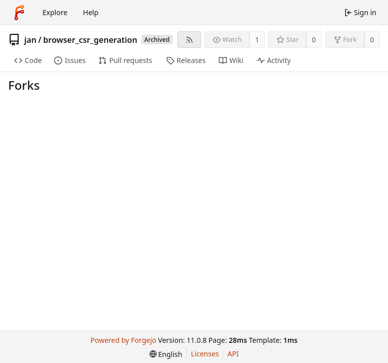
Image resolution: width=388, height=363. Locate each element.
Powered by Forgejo (123, 340)
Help (91, 12)
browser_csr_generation (90, 40)
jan (30, 40)
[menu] (166, 354)
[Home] (19, 13)
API (232, 353)
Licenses (205, 353)
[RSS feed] (189, 39)
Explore (54, 12)
